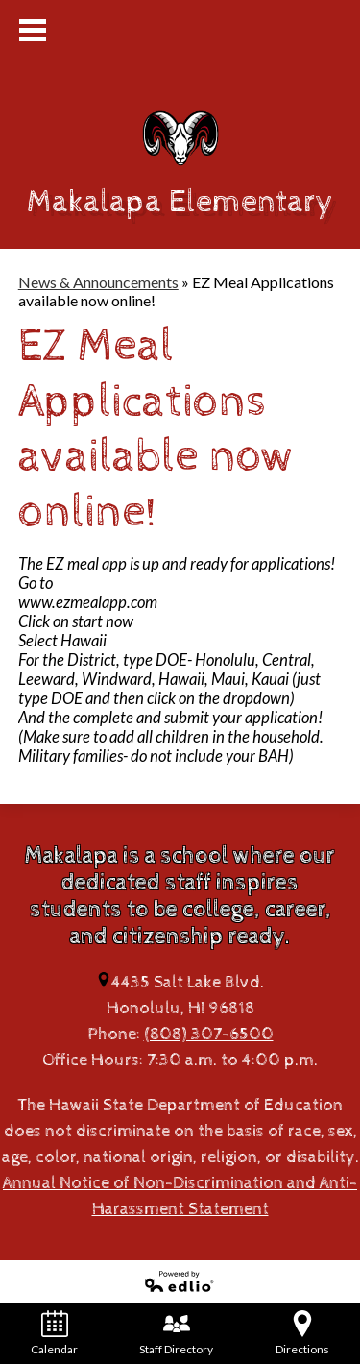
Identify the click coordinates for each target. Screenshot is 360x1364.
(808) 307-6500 (209, 1034)
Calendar (54, 1333)
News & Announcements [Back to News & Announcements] (98, 282)
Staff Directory (176, 1333)
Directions (302, 1333)
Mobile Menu (32, 30)
